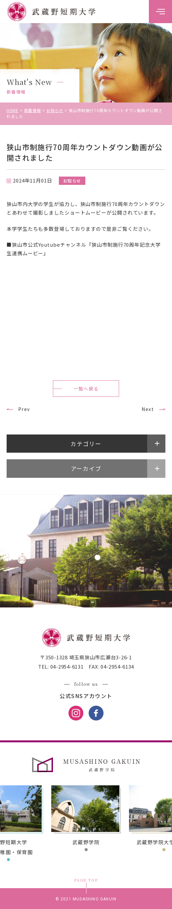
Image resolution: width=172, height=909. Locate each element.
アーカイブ (86, 468)
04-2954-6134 (116, 666)
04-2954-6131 (66, 666)
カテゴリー (86, 443)
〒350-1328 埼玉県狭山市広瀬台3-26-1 (86, 657)
